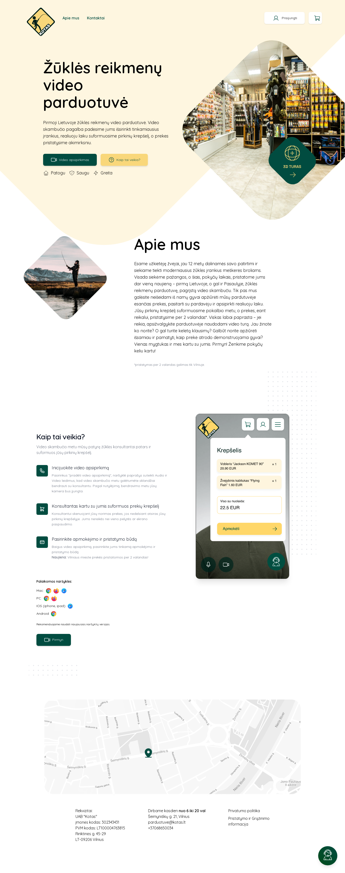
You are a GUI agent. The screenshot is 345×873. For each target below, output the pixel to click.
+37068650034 (160, 828)
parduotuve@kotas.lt (167, 822)
